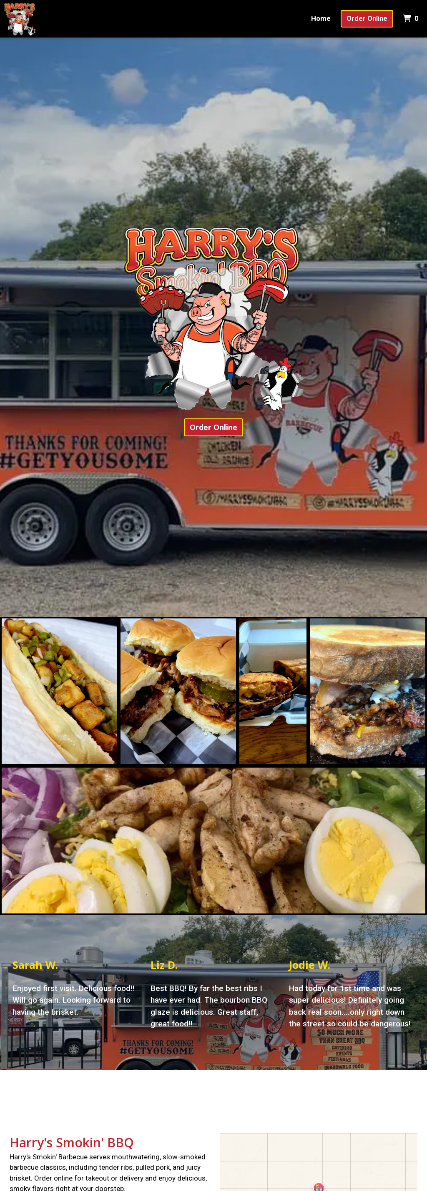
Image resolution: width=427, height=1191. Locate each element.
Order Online (367, 18)
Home (321, 18)
